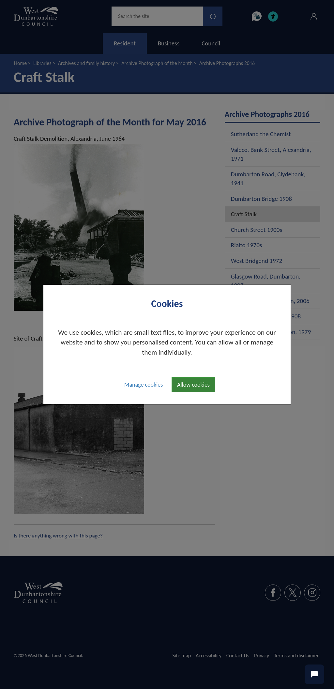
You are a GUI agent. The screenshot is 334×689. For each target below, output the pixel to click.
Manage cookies (143, 384)
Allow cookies (193, 384)
